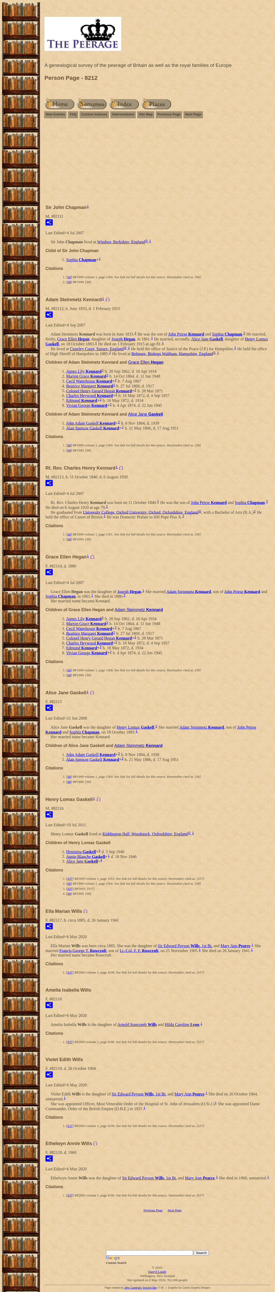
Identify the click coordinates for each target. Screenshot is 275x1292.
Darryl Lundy (157, 1272)
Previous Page (169, 114)
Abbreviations (123, 114)
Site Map (145, 114)
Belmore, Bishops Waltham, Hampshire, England (172, 353)
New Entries (55, 114)
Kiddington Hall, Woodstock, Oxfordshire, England (145, 834)
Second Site (150, 1287)
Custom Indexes (94, 114)
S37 (69, 879)
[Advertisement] (157, 159)
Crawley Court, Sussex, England (97, 349)
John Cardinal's (133, 1287)
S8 (69, 277)
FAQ (73, 114)
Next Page (193, 114)
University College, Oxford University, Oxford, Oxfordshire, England (140, 512)
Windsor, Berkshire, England (121, 242)
